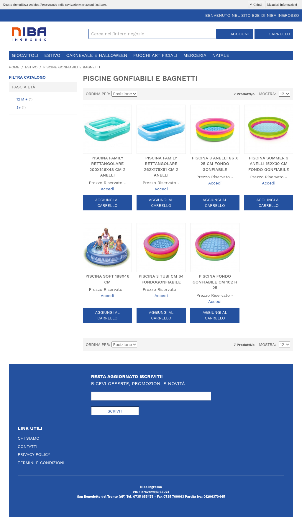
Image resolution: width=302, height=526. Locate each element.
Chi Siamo (29, 438)
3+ (21, 107)
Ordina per (97, 94)
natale (220, 55)
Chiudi (257, 4)
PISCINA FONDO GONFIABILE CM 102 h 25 (215, 282)
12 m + (24, 99)
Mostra (267, 94)
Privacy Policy (34, 454)
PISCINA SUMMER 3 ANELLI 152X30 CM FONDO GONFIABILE (268, 164)
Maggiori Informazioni (282, 4)
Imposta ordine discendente (142, 94)
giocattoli (25, 55)
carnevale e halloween (96, 55)
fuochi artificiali (155, 55)
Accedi (107, 189)
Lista (163, 94)
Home (14, 67)
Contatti (27, 446)
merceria (194, 55)
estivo (52, 55)
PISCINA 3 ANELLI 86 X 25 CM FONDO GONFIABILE (215, 164)
